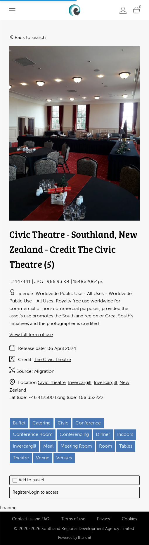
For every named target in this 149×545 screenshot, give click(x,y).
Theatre (21, 458)
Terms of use (73, 519)
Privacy (103, 519)
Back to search (27, 37)
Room (105, 446)
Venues (64, 458)
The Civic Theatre (52, 359)
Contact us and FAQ (31, 519)
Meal (48, 446)
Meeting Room (76, 446)
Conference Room (33, 434)
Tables (125, 446)
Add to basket (28, 480)
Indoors (125, 434)
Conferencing (74, 434)
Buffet (19, 423)
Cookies (129, 519)
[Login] (123, 10)
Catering (41, 423)
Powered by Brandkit (74, 538)
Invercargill (79, 382)
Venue (42, 458)
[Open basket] (136, 10)
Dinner (103, 434)
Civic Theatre (52, 382)
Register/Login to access (35, 492)
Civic (63, 423)
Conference (88, 423)
